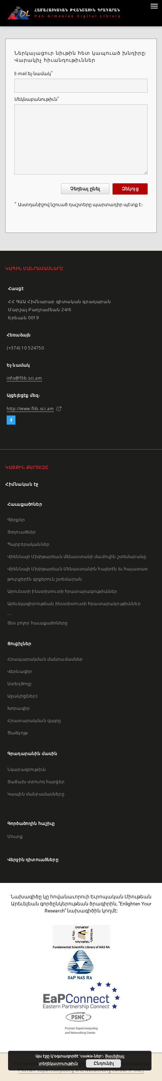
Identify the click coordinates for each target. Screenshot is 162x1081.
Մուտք (15, 836)
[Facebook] (11, 420)
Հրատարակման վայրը (34, 720)
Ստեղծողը (19, 684)
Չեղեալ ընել (85, 188)
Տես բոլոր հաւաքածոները (37, 623)
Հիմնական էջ (22, 484)
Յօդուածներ (21, 532)
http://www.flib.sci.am (30, 409)
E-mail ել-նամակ (33, 74)
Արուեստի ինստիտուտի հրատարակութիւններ (62, 591)
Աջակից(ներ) (22, 696)
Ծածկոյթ (17, 733)
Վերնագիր (19, 671)
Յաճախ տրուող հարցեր (36, 782)
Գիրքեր (16, 520)
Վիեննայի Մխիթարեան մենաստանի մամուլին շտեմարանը (76, 556)
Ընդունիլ (104, 1063)
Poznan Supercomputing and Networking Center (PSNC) (81, 1070)
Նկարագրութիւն (26, 769)
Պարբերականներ (28, 544)
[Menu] (154, 5)
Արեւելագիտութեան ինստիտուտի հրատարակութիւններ (74, 604)
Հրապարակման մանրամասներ (45, 659)
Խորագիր (18, 708)
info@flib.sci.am (24, 378)
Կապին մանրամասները (36, 794)
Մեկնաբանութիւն (36, 99)
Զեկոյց (130, 188)
